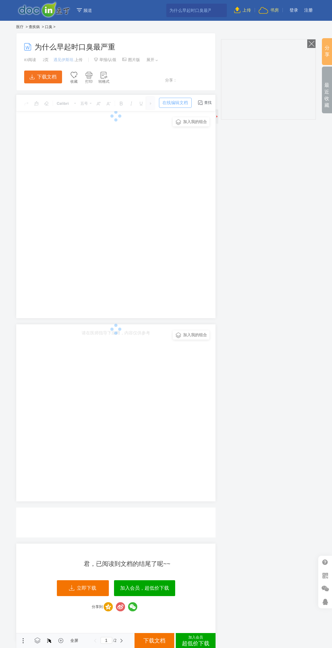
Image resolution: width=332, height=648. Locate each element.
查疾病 (34, 27)
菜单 (23, 640)
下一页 (121, 640)
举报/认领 (105, 59)
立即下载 (82, 588)
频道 (84, 10)
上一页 (95, 640)
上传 (242, 10)
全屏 (74, 640)
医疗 (20, 27)
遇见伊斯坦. (64, 59)
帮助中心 (325, 562)
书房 (269, 10)
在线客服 (325, 601)
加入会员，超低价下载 (144, 588)
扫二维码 (325, 575)
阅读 (30, 59)
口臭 (48, 27)
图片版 (131, 59)
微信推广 (325, 588)
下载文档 (43, 76)
